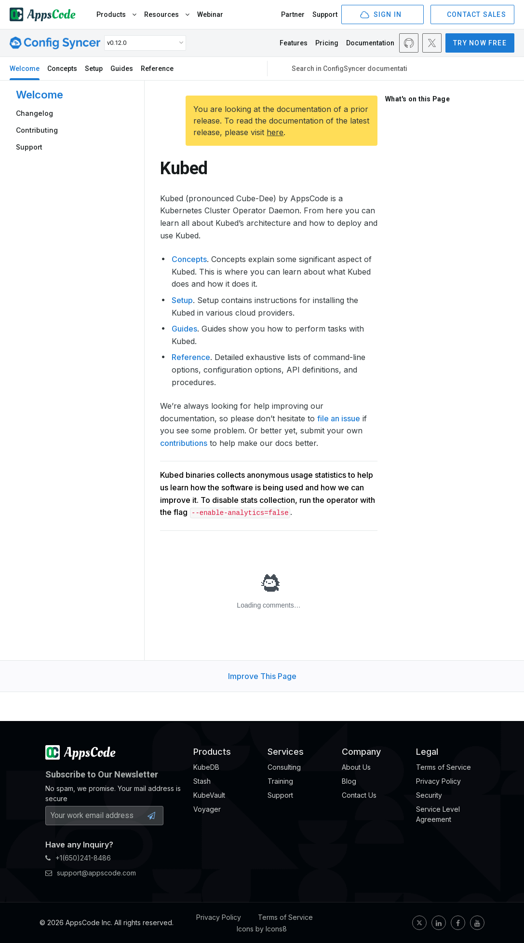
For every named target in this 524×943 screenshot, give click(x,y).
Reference (157, 68)
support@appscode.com (90, 873)
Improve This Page (262, 676)
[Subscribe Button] (151, 815)
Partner (293, 14)
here (275, 132)
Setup (94, 68)
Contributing (37, 130)
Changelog (34, 113)
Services (286, 752)
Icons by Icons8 (262, 929)
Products (116, 14)
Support (324, 14)
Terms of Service (285, 917)
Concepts (62, 68)
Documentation (370, 43)
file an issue (338, 418)
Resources (166, 14)
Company (361, 752)
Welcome (25, 68)
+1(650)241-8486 (78, 858)
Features (294, 43)
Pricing (326, 43)
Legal (427, 752)
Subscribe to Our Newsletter (101, 774)
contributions (183, 443)
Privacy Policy (218, 917)
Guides (121, 68)
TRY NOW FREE (480, 43)
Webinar (210, 14)
